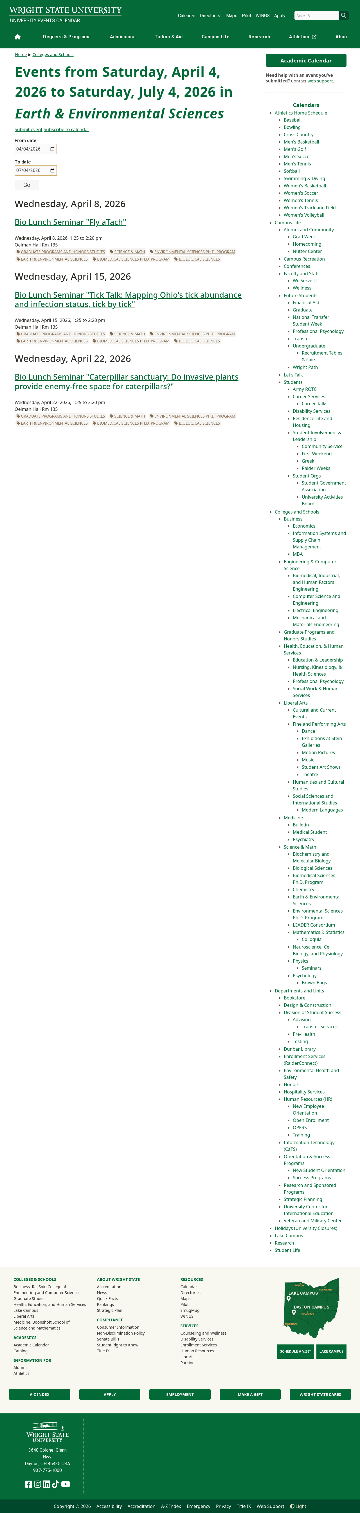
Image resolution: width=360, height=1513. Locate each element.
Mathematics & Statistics (319, 932)
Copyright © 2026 (72, 1506)
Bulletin (301, 825)
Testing (300, 1041)
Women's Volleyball (304, 215)
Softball (292, 171)
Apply (279, 15)
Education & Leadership (318, 660)
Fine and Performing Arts (319, 724)
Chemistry (303, 889)
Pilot (246, 15)
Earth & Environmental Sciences (54, 259)
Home (21, 54)
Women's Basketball (305, 186)
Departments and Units (299, 991)
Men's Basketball (301, 142)
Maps (231, 15)
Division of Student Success (312, 1012)
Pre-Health (304, 1034)
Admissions (123, 36)
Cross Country (299, 134)
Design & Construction (307, 1005)
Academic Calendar (306, 60)
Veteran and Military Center (313, 1221)
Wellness (302, 288)
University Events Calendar (45, 20)
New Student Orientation (319, 1170)
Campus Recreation (304, 259)
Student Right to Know (117, 1345)
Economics (304, 526)
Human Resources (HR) (308, 1099)
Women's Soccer (301, 193)
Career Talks (314, 403)
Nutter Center (307, 251)
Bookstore (294, 998)
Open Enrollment (311, 1120)
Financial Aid (306, 302)
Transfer (301, 338)
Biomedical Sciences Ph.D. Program (133, 259)
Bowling (292, 127)
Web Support (270, 1506)
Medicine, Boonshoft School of (42, 1322)
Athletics (304, 38)
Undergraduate (309, 346)
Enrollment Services (199, 1345)
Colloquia (312, 939)
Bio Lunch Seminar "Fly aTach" (70, 221)
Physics (300, 961)
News (102, 1292)
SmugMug (198, 1310)
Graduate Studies (29, 1298)
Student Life (287, 1250)
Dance (308, 731)
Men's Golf (295, 149)
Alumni (28, 1367)
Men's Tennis (297, 164)
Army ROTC (305, 389)
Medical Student (310, 832)
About (342, 36)
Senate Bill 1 (108, 1339)
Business (293, 519)
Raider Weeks (316, 468)
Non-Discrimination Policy (121, 1333)
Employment (180, 1394)
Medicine (293, 818)
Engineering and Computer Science (46, 1292)
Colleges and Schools (297, 512)
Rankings (105, 1304)
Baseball (293, 120)
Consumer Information (118, 1327)
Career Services (309, 396)
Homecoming (307, 244)
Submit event (28, 129)
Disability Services (311, 411)
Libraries (189, 1356)
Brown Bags (314, 982)
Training (301, 1135)
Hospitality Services (304, 1092)
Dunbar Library (300, 1049)
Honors (291, 1084)
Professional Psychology (318, 331)
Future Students (301, 295)
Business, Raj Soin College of (40, 1286)
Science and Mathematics (37, 1328)
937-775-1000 (47, 1470)
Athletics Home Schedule (301, 113)
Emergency (198, 1506)
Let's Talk (293, 375)
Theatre (310, 774)
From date (26, 140)
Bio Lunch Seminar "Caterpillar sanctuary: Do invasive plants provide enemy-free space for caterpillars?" (126, 381)
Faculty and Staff (301, 273)
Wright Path (305, 367)
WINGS (263, 15)
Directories (211, 15)
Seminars (311, 968)
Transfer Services (320, 1026)
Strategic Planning (303, 1199)
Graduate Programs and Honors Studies (63, 251)
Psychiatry (303, 839)
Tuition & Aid (169, 36)
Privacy (223, 1506)
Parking (188, 1362)
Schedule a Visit (295, 1351)
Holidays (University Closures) (306, 1228)
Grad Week (304, 237)
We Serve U (305, 280)
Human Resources (197, 1350)
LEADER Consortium (314, 925)
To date (23, 162)
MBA (298, 554)
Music (308, 760)
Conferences (297, 266)
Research (259, 36)
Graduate (302, 310)
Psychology (305, 975)
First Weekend (317, 453)
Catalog (21, 1350)
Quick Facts (107, 1298)
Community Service (322, 446)
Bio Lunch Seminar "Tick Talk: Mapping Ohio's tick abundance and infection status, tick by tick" (128, 299)
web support (320, 81)
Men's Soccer (297, 156)
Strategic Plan (109, 1310)
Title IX (103, 1350)
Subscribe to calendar (66, 129)
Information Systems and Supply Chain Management (319, 540)
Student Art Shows (321, 767)
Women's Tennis (301, 200)
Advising (302, 1019)
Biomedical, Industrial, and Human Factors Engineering (316, 582)
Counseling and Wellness (204, 1333)
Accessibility (109, 1506)
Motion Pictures (318, 752)
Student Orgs (307, 476)
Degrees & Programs (67, 36)
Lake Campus (289, 1235)
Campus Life (216, 36)
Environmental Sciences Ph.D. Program (194, 251)
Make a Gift (250, 1394)
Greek (308, 461)
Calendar (186, 15)
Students (293, 382)
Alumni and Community (309, 230)
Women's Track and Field (310, 208)
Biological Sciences (312, 868)
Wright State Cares (320, 1394)
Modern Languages (322, 810)
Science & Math (300, 847)
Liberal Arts (296, 703)
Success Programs (312, 1177)
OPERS (300, 1127)
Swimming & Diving (304, 178)
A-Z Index (40, 1394)
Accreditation (109, 1286)
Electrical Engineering (315, 610)
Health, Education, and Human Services (50, 1304)
